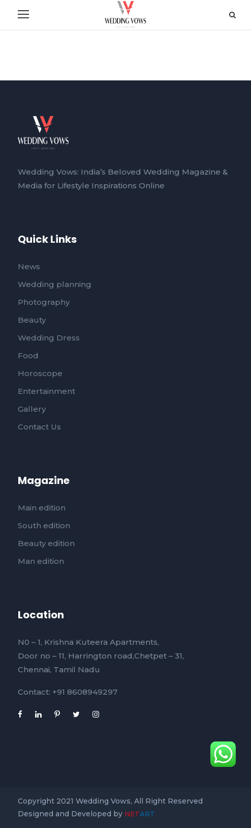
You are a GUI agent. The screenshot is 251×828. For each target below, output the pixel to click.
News (29, 266)
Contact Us (39, 427)
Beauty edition (46, 543)
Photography (44, 302)
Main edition (42, 507)
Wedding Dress (49, 337)
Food (28, 355)
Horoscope (40, 373)
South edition (44, 525)
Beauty (32, 320)
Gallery (32, 409)
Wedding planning (54, 284)
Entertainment (46, 391)
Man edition (41, 561)
